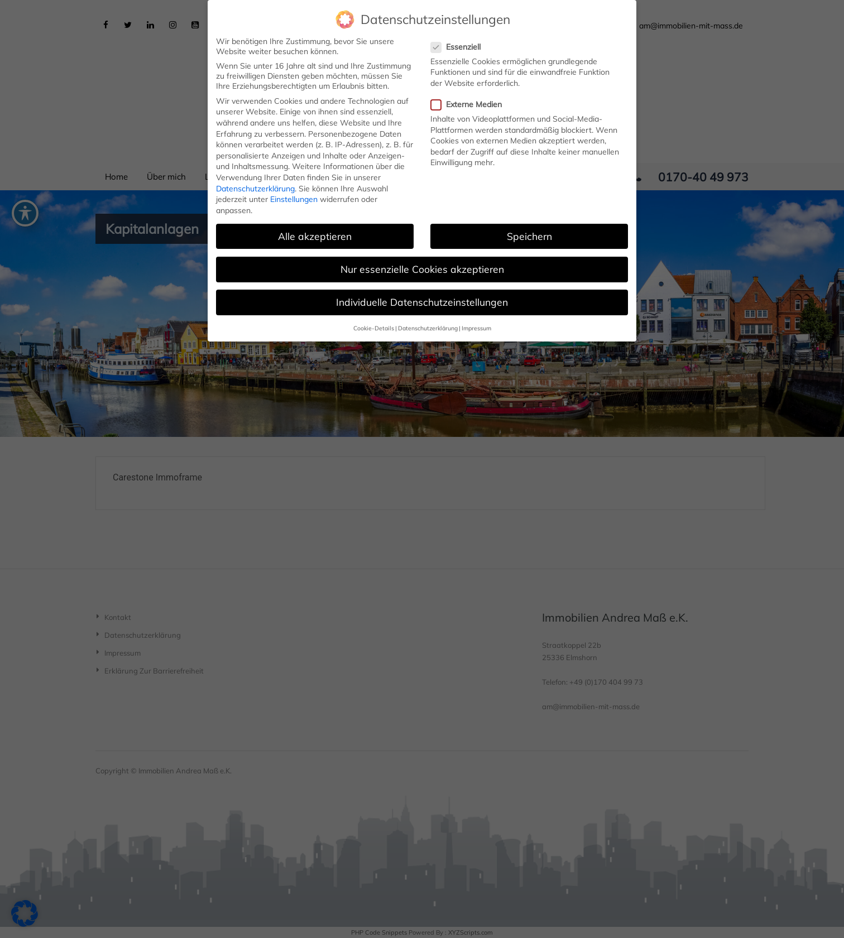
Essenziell (459, 41)
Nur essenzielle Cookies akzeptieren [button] (422, 263)
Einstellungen (294, 194)
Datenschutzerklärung (255, 182)
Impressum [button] (476, 322)
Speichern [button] (529, 230)
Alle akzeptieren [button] (315, 230)
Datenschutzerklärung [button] (428, 322)
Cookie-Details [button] (373, 322)
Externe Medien (469, 99)
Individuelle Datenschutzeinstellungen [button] (422, 296)
